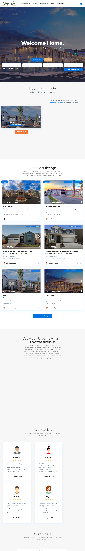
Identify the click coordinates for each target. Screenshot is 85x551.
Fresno (30, 209)
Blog (52, 3)
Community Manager (55, 308)
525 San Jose (9, 207)
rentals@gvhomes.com (57, 102)
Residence (6, 256)
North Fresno (71, 209)
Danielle (51, 219)
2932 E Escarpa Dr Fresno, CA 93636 (61, 251)
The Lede (49, 296)
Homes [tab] (48, 60)
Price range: (5, 68)
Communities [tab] (37, 60)
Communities (25, 3)
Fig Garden (24, 209)
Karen (8, 219)
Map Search (44, 3)
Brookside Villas (52, 207)
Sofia (5, 296)
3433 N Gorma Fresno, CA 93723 (17, 251)
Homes (35, 3)
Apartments (6, 212)
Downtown (71, 298)
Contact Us (60, 3)
